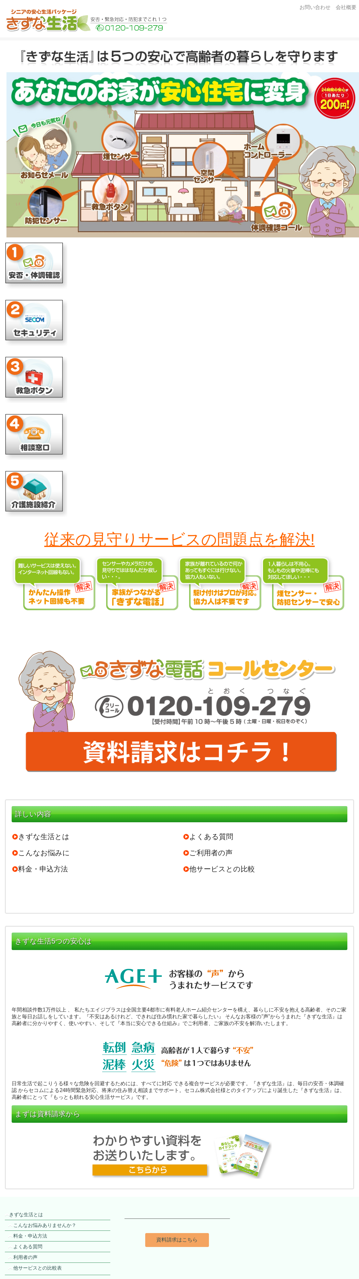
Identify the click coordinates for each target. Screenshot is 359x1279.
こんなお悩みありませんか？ (44, 1225)
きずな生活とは (41, 837)
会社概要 (344, 7)
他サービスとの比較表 (37, 1268)
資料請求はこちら (177, 1239)
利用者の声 (25, 1257)
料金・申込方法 (40, 869)
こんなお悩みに (41, 853)
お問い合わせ (315, 7)
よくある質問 (208, 837)
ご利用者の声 (208, 853)
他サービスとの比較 (219, 869)
